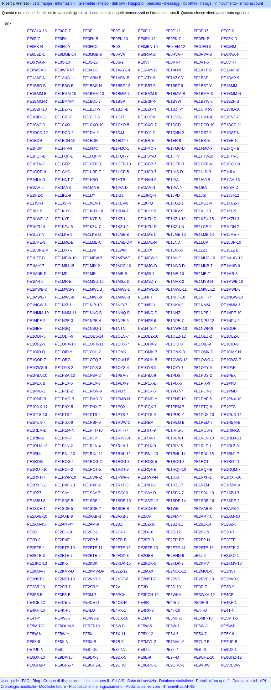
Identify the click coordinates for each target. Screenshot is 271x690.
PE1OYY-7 (174, 368)
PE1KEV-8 (119, 203)
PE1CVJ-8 (36, 125)
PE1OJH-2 (92, 352)
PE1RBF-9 (92, 422)
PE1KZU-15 (204, 219)
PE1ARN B (92, 78)
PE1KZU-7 (92, 227)
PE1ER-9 (173, 140)
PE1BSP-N (147, 101)
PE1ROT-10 (37, 469)
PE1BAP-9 (230, 78)
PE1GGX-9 (230, 164)
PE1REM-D (37, 430)
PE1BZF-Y (174, 109)
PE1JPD (172, 195)
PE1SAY (62, 493)
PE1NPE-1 (203, 313)
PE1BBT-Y (202, 86)
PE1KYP (62, 219)
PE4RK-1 (118, 610)
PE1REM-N (64, 430)
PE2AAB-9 (64, 516)
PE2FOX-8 (120, 555)
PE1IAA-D (119, 187)
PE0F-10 (118, 31)
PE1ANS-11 (65, 78)
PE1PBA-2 (92, 375)
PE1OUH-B (147, 360)
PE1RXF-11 (37, 485)
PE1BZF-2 (63, 109)
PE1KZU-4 (36, 227)
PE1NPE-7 (174, 321)
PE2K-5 (61, 563)
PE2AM (144, 516)
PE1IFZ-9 (63, 195)
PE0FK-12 (146, 39)
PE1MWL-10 (148, 289)
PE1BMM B (37, 93)
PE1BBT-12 (120, 86)
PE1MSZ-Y (147, 281)
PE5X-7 (200, 634)
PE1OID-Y (63, 352)
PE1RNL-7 (230, 454)
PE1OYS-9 (147, 368)
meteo (103, 3)
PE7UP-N (35, 649)
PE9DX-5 (118, 657)
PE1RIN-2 (35, 438)
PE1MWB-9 (65, 289)
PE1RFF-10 (92, 430)
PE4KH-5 (62, 610)
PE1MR (89, 274)
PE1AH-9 (173, 70)
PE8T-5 (144, 649)
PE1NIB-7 (119, 305)
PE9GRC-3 (174, 665)
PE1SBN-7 (174, 493)
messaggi (172, 3)
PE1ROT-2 (64, 469)
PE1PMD (229, 391)
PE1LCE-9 (202, 227)
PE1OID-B (230, 344)
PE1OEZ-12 (175, 336)
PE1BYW (173, 101)
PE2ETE (228, 540)
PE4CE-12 (36, 602)
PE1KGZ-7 (230, 203)
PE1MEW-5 (92, 258)
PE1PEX (228, 375)
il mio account (251, 3)
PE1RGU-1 (203, 430)
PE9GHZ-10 (204, 657)
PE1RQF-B (203, 469)
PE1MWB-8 (37, 289)
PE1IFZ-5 (35, 195)
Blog (36, 681)
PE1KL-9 (228, 211)
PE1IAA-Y (173, 187)
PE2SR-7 (62, 587)
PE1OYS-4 (120, 368)
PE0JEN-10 (148, 46)
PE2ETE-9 (92, 555)
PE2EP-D (146, 540)
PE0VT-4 (172, 62)
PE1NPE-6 (147, 321)
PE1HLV (228, 172)
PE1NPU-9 (230, 321)
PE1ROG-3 (120, 461)
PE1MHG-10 (204, 258)
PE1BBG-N (92, 86)
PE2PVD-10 (204, 579)
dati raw (118, 3)
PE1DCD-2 (64, 133)
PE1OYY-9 (203, 368)
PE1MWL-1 (120, 289)
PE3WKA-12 (204, 595)
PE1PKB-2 (64, 391)
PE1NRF (34, 328)
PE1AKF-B (230, 70)
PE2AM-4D (230, 516)
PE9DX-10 (36, 657)
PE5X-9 (33, 642)
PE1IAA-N (146, 187)
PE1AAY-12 (147, 70)
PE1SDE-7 (92, 508)
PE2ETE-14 (175, 548)
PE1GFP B (92, 164)
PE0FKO (90, 46)
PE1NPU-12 (204, 321)
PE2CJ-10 (63, 532)
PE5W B (118, 626)
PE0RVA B (147, 54)
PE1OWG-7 (231, 360)
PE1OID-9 (202, 344)
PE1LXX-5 (174, 250)
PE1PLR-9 (202, 391)
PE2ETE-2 (230, 548)
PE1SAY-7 (91, 493)
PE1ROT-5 (92, 469)
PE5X (87, 634)
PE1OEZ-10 (148, 336)
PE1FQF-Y (120, 156)
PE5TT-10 (91, 626)
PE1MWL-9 (92, 297)
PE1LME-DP (121, 242)
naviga (205, 3)
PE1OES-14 (93, 336)
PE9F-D (172, 657)
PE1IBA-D (229, 187)
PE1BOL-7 (92, 101)
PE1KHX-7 (120, 211)
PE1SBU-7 (230, 493)
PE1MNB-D (37, 274)
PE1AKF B (202, 70)
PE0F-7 (33, 39)
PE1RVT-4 (36, 477)
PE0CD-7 (63, 31)
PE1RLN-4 (92, 446)
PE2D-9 (33, 540)
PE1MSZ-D (120, 281)
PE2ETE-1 (36, 548)
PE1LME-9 (36, 242)
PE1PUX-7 (36, 422)
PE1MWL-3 (230, 289)
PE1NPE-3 (64, 321)
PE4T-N (227, 610)
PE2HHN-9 (174, 555)
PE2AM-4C (203, 516)
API (263, 681)
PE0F (87, 31)
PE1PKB (228, 383)
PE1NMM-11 (65, 313)
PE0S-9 (117, 62)
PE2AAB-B (92, 516)
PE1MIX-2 (91, 266)
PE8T (59, 649)
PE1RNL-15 (204, 454)
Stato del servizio (141, 681)
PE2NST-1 (36, 579)
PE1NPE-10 (231, 313)
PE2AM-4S (36, 524)
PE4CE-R (119, 602)
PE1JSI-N (63, 203)
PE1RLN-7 (119, 446)
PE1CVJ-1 (174, 117)
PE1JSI (200, 195)
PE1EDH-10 (65, 140)
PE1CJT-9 (146, 117)
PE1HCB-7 (147, 172)
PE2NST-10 (65, 579)
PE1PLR (118, 391)
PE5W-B (228, 626)
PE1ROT (201, 461)
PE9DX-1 (229, 649)
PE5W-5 (145, 626)
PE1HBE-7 (92, 172)
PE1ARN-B (120, 78)
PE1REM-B (230, 422)
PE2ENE (62, 540)
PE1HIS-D (174, 172)
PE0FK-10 (119, 39)
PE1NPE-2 (36, 321)
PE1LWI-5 (119, 250)
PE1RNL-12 (121, 454)
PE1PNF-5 (202, 399)
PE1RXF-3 (119, 485)
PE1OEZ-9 (36, 344)
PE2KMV (201, 563)
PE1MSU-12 (93, 281)
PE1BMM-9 (147, 93)
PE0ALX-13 (37, 31)
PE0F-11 (145, 31)
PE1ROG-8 (175, 461)
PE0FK (61, 39)
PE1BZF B (230, 101)
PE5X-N (61, 642)
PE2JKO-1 (230, 555)
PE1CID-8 (91, 117)
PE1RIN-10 (230, 430)
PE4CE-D (91, 602)
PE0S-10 (62, 62)
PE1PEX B (36, 383)
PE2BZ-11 (174, 524)
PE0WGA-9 (37, 70)
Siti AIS (118, 681)
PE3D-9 (227, 587)
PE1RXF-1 (202, 477)
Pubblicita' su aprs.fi (212, 681)
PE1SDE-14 (175, 501)
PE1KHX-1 (64, 211)
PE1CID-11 (36, 117)
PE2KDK (90, 563)
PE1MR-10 (174, 274)
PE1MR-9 (35, 281)
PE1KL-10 (202, 211)
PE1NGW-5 (37, 305)
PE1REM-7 (203, 422)
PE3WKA (173, 595)
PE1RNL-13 (148, 454)
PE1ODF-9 (64, 336)
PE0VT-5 (201, 62)
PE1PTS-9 (147, 414)
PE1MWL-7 (36, 297)
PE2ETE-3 (36, 555)
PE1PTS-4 (64, 414)
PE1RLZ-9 (230, 446)
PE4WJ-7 (63, 618)
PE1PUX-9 (64, 422)
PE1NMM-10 (38, 313)
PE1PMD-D (92, 399)
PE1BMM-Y (65, 101)
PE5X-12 (145, 634)
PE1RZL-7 (174, 485)
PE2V (115, 587)
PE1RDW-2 (120, 422)
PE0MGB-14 (65, 54)
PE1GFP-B (174, 164)
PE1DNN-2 (174, 133)
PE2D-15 (201, 532)
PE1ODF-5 (36, 336)
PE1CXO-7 (147, 125)
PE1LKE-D (92, 234)
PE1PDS (172, 375)
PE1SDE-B (120, 508)
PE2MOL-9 (203, 571)
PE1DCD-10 (204, 125)
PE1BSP (118, 101)
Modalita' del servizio (142, 686)
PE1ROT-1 (230, 461)
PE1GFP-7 (147, 164)
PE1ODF (228, 328)
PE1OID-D (36, 352)
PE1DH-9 (91, 133)
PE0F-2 (227, 31)
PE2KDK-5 (147, 563)
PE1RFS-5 (174, 430)
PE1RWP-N (148, 477)
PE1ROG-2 (92, 461)
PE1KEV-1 (92, 203)
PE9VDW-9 (230, 665)
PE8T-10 (90, 649)
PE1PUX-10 (204, 414)
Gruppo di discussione (62, 681)
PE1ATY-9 (146, 78)
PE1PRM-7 (174, 407)
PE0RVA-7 (174, 54)
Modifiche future (52, 686)
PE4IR (143, 602)
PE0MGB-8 (92, 54)
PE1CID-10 (230, 109)
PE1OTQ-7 (92, 360)
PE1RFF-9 (147, 430)
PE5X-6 (171, 634)
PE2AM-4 (173, 516)
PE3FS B (35, 595)
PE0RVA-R (36, 62)
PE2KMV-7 (36, 571)
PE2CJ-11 (91, 532)
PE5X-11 (118, 634)
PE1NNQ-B (120, 313)
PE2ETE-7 (64, 555)
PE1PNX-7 (92, 407)
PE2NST (228, 571)
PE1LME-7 (230, 234)
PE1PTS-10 (37, 414)
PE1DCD (173, 125)
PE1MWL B (92, 289)
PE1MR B (119, 274)
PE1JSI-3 (35, 203)
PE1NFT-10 (175, 297)
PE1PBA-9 (147, 375)
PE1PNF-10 (175, 399)
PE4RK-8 (146, 610)
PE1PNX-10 (231, 399)
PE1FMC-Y (203, 148)
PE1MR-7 (202, 274)
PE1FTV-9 (35, 164)
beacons (154, 3)
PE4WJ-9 (91, 618)
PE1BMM (229, 86)
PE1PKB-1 (36, 391)
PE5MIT (144, 618)
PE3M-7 (89, 595)
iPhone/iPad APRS (179, 686)
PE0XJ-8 (90, 70)
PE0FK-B (201, 39)
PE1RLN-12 (37, 446)
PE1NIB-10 (92, 305)
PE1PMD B (36, 399)
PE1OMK (118, 352)
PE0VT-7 (228, 62)
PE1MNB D (175, 266)
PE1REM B (175, 422)
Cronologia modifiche (18, 686)
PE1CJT (118, 117)
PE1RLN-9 (147, 446)
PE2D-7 (227, 532)
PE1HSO (90, 180)
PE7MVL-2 (147, 642)
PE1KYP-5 (92, 219)
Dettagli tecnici (244, 681)
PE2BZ (116, 524)
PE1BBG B (36, 86)
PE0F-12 (172, 31)
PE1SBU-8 (36, 501)
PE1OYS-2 (64, 368)
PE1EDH (34, 140)
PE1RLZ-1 (202, 446)
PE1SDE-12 (148, 501)
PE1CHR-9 (203, 109)
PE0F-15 (201, 31)
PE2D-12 (173, 532)
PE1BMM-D (203, 93)
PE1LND (172, 242)
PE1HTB (118, 180)
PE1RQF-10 (175, 469)
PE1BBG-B (64, 86)
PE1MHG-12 (231, 258)
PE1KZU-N (174, 227)
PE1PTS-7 (119, 414)
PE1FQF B (230, 148)
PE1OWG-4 (203, 360)
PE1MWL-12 (204, 289)
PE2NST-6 (119, 579)
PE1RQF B (147, 469)
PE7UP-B (229, 642)
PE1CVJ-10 (203, 117)
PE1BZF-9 (91, 109)
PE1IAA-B (91, 187)
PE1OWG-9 (37, 368)
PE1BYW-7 (203, 101)
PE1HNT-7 (64, 180)
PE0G (116, 46)
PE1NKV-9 (174, 305)
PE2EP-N (202, 540)
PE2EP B (90, 540)
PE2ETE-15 (203, 548)
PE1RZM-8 (230, 485)
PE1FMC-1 (120, 148)
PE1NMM (202, 305)
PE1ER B (146, 140)
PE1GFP (62, 164)
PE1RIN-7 (63, 438)
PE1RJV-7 (146, 438)
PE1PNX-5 (64, 407)
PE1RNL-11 (93, 454)
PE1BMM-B (175, 93)
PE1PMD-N (120, 399)
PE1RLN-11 (231, 438)
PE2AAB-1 (230, 508)
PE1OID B (174, 344)
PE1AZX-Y (174, 78)
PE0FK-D (229, 39)
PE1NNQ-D (147, 313)
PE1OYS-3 (92, 368)
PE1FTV (172, 156)
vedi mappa (42, 3)
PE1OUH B (120, 360)
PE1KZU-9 (119, 227)
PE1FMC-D (175, 148)
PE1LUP (201, 242)
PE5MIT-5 (229, 618)
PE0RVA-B (203, 54)
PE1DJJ (117, 133)
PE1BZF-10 (37, 109)
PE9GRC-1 (147, 665)
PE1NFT (145, 297)
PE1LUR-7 (64, 250)
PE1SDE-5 (64, 508)
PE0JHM (228, 46)
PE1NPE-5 (120, 321)
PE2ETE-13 (148, 548)
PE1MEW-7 (120, 258)
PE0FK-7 (173, 39)
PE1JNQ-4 (147, 195)
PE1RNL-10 (65, 454)
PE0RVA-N (230, 54)
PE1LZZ (200, 250)
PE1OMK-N (231, 352)
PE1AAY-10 (120, 70)
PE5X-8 (227, 634)
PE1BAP (201, 78)
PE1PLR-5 (147, 391)
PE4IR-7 (172, 602)
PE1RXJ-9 (146, 485)
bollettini (190, 3)
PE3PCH (118, 595)
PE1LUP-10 (231, 242)
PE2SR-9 (90, 587)
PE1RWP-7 (120, 477)
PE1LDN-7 (230, 227)
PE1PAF (228, 368)
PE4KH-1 (229, 602)
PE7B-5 (117, 642)
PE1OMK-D (203, 352)
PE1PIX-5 (173, 383)
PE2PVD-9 (230, 579)
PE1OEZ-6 (230, 336)
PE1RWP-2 (92, 477)
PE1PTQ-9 (203, 407)
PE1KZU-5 (64, 227)
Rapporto (135, 3)
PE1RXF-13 (65, 485)
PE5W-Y (62, 634)
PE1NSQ (62, 328)
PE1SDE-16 (204, 501)
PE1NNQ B (92, 313)
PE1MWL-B (120, 297)
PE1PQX (118, 407)
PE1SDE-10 (121, 501)
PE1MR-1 (146, 274)
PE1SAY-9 (119, 493)
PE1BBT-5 (146, 86)
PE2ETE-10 (65, 548)
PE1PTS (228, 407)
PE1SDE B (64, 501)
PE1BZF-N (147, 109)
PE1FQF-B (36, 156)
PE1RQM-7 (230, 469)
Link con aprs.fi (96, 681)
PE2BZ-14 (202, 524)
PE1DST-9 (202, 133)
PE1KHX (34, 211)
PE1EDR (90, 140)
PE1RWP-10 (65, 477)
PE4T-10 (172, 610)
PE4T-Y (33, 618)
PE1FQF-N (92, 156)
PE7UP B (201, 642)
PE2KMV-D (64, 571)
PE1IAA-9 (63, 187)
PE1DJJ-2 (146, 133)
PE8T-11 (118, 649)
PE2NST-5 (92, 579)
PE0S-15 (90, 62)
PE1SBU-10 (204, 493)
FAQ (25, 681)
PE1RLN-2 (64, 446)
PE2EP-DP (174, 540)
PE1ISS (117, 195)
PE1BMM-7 (120, 93)
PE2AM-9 (91, 524)
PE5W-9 (200, 626)
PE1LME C (147, 234)
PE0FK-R (35, 46)
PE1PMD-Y (147, 399)
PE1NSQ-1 (92, 328)
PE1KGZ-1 (174, 203)
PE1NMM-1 (231, 305)
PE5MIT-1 (173, 618)
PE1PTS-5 (92, 414)
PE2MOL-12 (175, 571)
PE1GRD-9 (36, 172)
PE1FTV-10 (203, 156)
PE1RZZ (34, 493)
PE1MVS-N (203, 281)
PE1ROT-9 (120, 469)
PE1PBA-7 (119, 375)
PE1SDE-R (147, 508)
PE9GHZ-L (92, 665)
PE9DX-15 (64, 657)
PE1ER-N (229, 140)
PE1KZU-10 (175, 219)
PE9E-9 (144, 657)
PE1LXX (145, 250)
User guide (10, 681)
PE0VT (144, 62)
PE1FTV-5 (229, 156)
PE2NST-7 (147, 579)
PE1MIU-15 (64, 266)
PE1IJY (89, 195)
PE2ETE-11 (92, 548)
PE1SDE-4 (36, 508)
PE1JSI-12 (230, 195)
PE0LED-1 (36, 54)
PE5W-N (34, 634)
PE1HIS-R (202, 172)
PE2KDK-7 (174, 563)
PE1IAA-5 (35, 187)
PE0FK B (90, 39)
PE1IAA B (202, 180)
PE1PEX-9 (119, 383)
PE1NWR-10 (176, 328)
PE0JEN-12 (175, 46)
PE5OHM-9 (64, 626)
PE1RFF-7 (119, 430)
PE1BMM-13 (93, 93)
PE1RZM (201, 485)
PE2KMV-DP (93, 571)
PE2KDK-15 (121, 563)
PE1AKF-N (36, 78)
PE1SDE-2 (230, 501)
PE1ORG (62, 360)
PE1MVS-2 (174, 281)
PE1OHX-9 (147, 344)
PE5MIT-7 (35, 626)
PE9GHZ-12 (231, 657)
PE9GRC (118, 665)
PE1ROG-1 (64, 461)
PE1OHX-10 (65, 344)
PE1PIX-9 (202, 383)
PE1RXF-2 (92, 485)
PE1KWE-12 (37, 219)
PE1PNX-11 (37, 407)
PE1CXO (62, 125)
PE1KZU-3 (230, 219)
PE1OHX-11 (93, 344)
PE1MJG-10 (121, 266)
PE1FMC (90, 148)
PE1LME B (120, 234)
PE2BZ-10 (146, 524)
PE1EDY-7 (119, 140)
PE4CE (227, 595)
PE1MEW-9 (147, 258)
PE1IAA (172, 180)
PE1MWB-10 (232, 281)
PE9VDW (202, 665)
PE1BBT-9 (174, 86)
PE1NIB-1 (63, 305)
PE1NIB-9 (146, 305)
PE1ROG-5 (147, 461)
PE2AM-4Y (64, 524)
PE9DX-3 (90, 657)
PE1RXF (172, 477)
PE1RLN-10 (204, 438)
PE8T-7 (171, 649)
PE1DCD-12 (37, 133)
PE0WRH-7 (64, 70)
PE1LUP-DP (37, 250)
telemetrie (87, 3)
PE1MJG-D (147, 266)
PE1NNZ (172, 313)
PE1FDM (35, 148)
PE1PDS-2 (203, 375)
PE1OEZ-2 (203, 336)
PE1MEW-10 (65, 258)
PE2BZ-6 (229, 524)
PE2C (32, 532)
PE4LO (89, 610)
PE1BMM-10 (65, 93)
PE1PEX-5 (64, 383)
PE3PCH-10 (148, 595)
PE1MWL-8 (64, 297)
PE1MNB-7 (203, 266)
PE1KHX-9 (147, 211)
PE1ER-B (202, 140)
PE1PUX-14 (231, 414)
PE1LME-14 (204, 234)
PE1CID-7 (63, 117)
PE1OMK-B (175, 352)
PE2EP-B (119, 540)
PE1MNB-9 (230, 266)
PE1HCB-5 (120, 172)
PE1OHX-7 (120, 344)
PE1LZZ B (229, 250)
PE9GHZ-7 (64, 665)
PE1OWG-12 (176, 360)
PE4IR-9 (201, 602)
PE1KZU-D (147, 227)
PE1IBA (200, 187)
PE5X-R (89, 642)
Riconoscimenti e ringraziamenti (95, 686)
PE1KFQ (145, 203)
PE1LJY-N (35, 234)
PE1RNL (34, 454)
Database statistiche (176, 681)
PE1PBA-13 (65, 375)
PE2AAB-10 (37, 516)
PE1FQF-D (64, 156)
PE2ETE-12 (120, 548)
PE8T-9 (200, 649)
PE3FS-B (62, 595)
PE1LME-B (64, 242)
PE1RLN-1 (174, 438)
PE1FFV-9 (63, 148)
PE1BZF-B (119, 109)
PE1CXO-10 (93, 125)
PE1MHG (173, 258)
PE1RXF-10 (231, 477)
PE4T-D (200, 610)
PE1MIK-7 (35, 266)
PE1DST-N (230, 133)
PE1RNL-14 (175, 454)
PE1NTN (118, 328)
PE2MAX (145, 571)
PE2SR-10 (36, 587)
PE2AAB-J (119, 516)
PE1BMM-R (37, 101)
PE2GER (145, 555)
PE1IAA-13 (230, 180)
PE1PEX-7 (92, 383)
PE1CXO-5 (120, 125)
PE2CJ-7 (118, 532)
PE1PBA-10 (37, 375)
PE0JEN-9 (202, 46)
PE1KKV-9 (174, 211)
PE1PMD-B (64, 399)
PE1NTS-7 (147, 328)
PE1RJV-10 (120, 438)
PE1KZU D (147, 219)
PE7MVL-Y (174, 642)
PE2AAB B (203, 508)
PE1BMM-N (231, 93)
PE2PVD (172, 579)
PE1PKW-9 (92, 391)
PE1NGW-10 (232, 297)
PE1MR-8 (229, 274)
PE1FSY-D (147, 156)
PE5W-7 (172, 626)
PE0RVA (118, 54)
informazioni (65, 3)
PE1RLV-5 (174, 446)
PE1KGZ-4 (203, 203)
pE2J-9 (200, 555)
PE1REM (145, 422)
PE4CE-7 (62, 602)
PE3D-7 (200, 587)
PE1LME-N (147, 242)
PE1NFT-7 (202, 297)
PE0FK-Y (62, 46)
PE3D (143, 587)
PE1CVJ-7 (230, 117)
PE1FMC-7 (147, 148)
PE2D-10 (145, 532)
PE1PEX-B (147, 383)
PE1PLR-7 (174, 391)
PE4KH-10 (36, 610)
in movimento (226, 3)
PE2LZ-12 (119, 571)
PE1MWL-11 (176, 289)
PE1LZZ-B (36, 258)
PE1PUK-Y (174, 414)
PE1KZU (118, 219)
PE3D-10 (173, 587)
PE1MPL (62, 274)
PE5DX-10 (119, 618)
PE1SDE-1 (92, 501)
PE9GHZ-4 (36, 665)
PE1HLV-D (36, 180)
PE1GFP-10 (121, 164)
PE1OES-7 (120, 336)
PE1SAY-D (147, 493)
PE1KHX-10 (93, 211)
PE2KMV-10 (231, 563)
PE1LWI (89, 250)
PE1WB (172, 508)
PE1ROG (35, 461)
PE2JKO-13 (37, 563)
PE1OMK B (147, 352)
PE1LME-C (92, 242)
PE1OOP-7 (36, 360)
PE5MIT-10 (203, 618)
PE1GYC (62, 172)
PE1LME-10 (175, 234)
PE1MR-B (63, 281)
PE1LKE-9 (63, 234)
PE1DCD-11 (231, 125)
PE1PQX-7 (147, 407)
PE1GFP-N (203, 164)
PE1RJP (90, 438)
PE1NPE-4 (92, 321)
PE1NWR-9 (203, 328)
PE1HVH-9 (147, 180)
